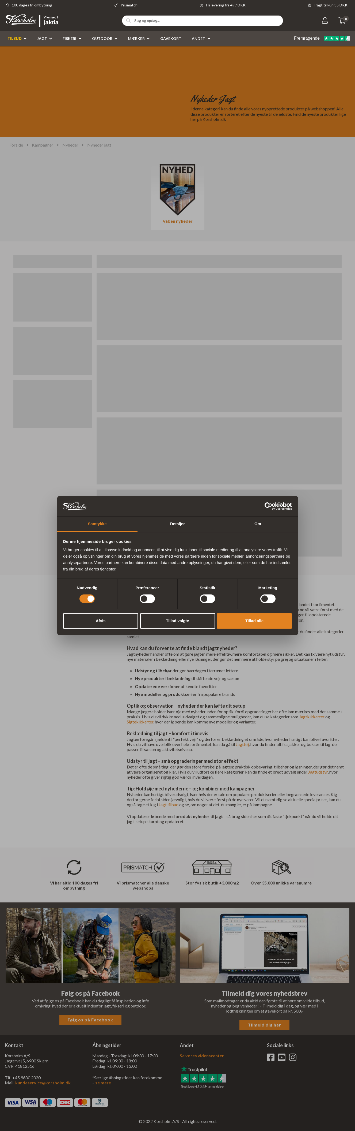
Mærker (136, 38)
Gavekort (170, 38)
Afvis (101, 621)
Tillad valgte (177, 621)
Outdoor (102, 38)
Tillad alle (254, 621)
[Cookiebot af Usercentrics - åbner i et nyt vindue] (268, 506)
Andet (198, 38)
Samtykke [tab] (97, 524)
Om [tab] (257, 524)
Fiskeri (69, 38)
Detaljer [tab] (177, 524)
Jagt (42, 38)
